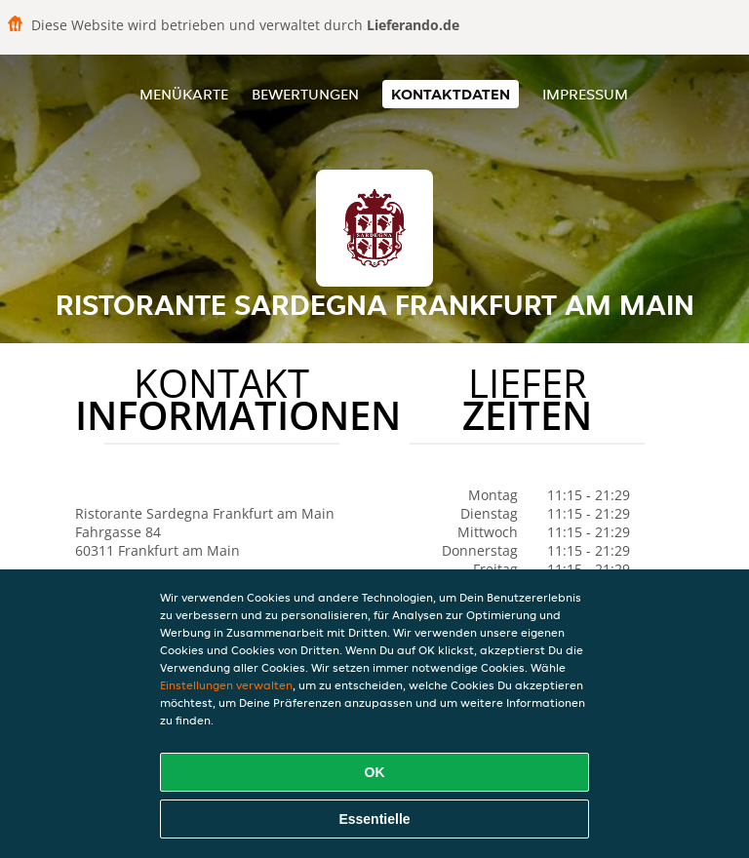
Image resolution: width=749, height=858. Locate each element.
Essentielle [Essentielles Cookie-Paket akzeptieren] (374, 819)
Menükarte (183, 94)
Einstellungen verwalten (226, 685)
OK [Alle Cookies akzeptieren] (375, 772)
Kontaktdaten (450, 94)
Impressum (585, 94)
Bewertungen (305, 94)
